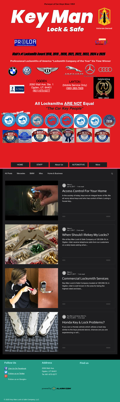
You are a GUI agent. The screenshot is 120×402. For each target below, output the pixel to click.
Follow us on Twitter (16, 373)
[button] (112, 174)
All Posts (8, 173)
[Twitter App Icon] (5, 372)
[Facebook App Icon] (5, 368)
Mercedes (21, 173)
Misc (41, 173)
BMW (32, 173)
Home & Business (55, 173)
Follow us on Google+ (17, 379)
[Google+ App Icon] (5, 376)
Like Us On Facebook (17, 368)
